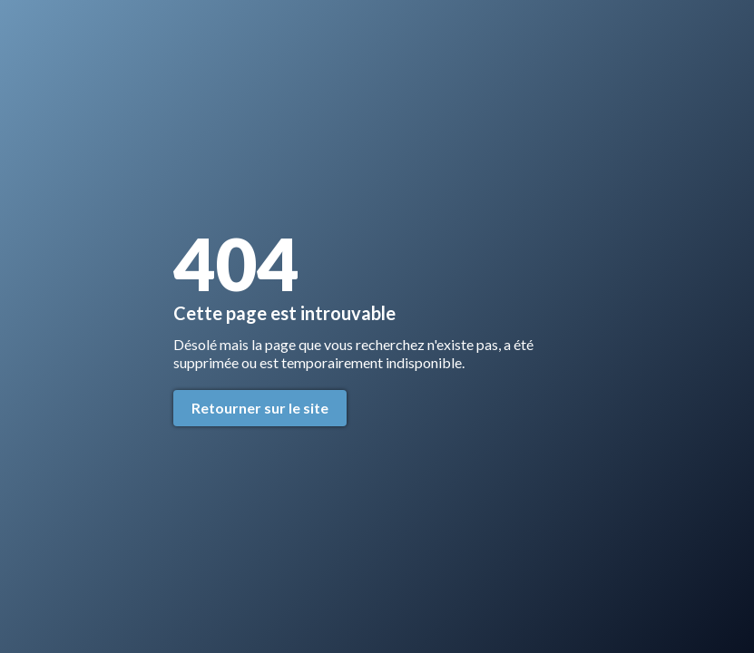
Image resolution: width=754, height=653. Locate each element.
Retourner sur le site (259, 407)
